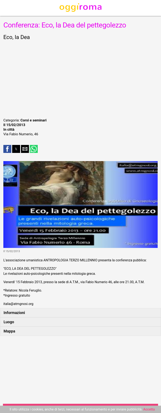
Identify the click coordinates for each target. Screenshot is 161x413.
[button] (7, 149)
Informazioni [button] (14, 312)
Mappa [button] (9, 331)
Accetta (149, 409)
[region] (80, 78)
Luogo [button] (9, 322)
